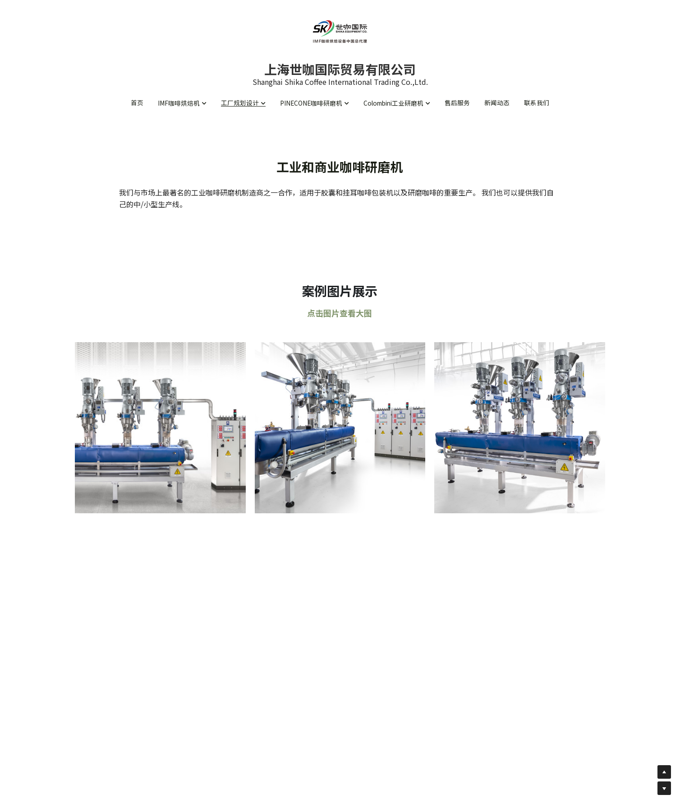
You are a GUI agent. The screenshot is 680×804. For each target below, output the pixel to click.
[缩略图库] (160, 430)
